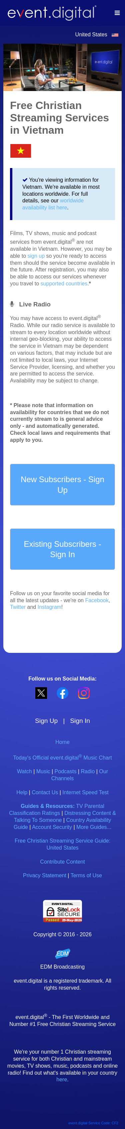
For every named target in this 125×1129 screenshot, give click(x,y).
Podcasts (66, 771)
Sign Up (46, 720)
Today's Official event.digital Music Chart (62, 758)
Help (21, 792)
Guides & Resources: (48, 806)
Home (62, 742)
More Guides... (93, 827)
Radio (88, 771)
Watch (24, 771)
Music (43, 771)
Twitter (18, 607)
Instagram (49, 607)
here (61, 1079)
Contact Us (45, 792)
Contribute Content (62, 862)
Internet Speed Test (85, 792)
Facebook (96, 600)
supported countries (64, 283)
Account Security (52, 827)
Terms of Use (86, 875)
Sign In (80, 720)
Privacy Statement (44, 875)
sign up (36, 256)
